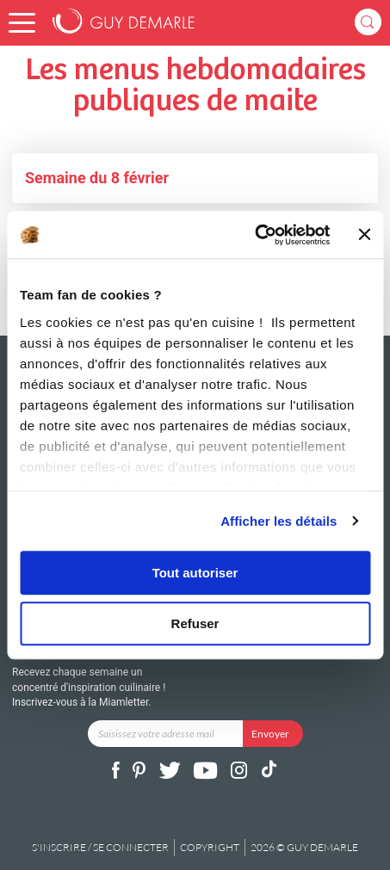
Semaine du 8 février (97, 178)
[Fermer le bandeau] (364, 235)
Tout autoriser (195, 572)
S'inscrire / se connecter (100, 847)
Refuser (195, 623)
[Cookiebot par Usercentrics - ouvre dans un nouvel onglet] (255, 235)
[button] (22, 22)
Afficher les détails (278, 521)
